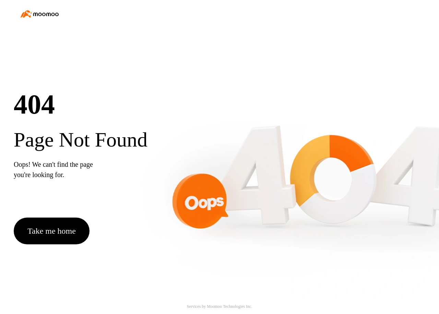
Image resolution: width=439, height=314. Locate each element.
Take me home (51, 230)
